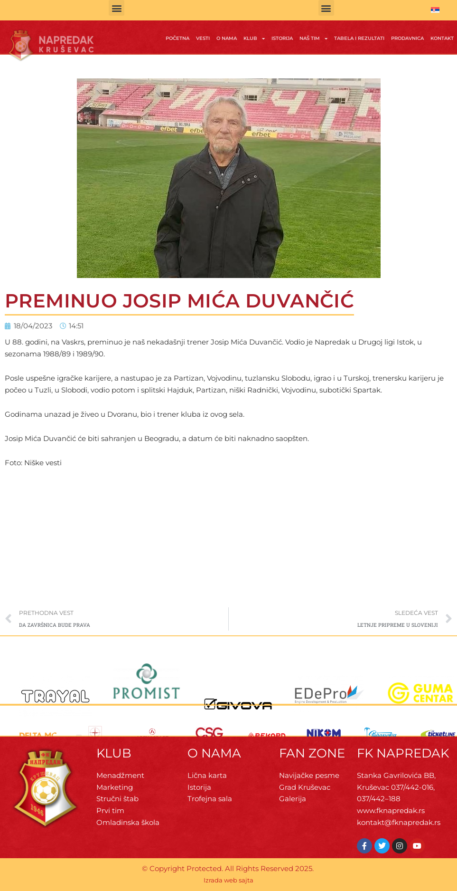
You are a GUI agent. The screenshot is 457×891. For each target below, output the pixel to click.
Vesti (203, 38)
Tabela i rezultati (359, 38)
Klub (254, 38)
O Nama (226, 38)
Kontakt (442, 38)
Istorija (282, 38)
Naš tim (313, 38)
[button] (116, 8)
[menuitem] (435, 10)
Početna (177, 38)
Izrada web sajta (228, 880)
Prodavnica (407, 38)
